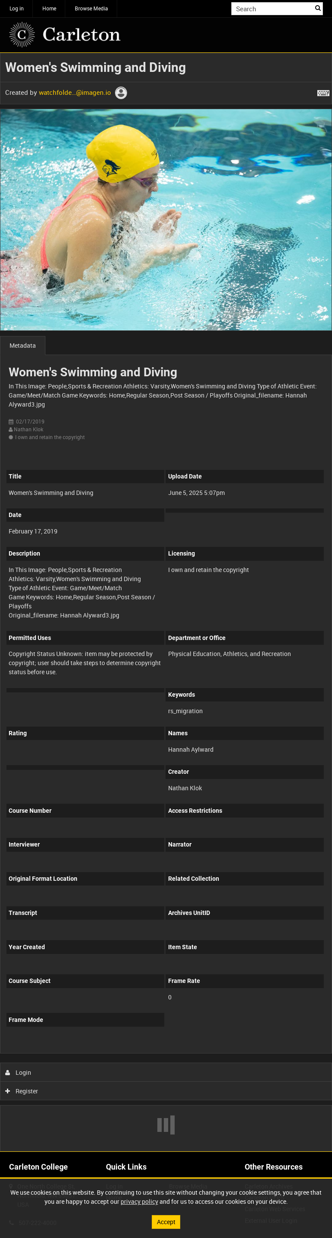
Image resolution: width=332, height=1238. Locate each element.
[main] (166, 602)
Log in (17, 8)
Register (21, 1091)
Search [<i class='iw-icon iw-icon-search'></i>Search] (318, 8)
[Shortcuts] (323, 91)
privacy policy (139, 1201)
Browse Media (91, 8)
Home (49, 8)
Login (18, 1072)
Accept (166, 1222)
